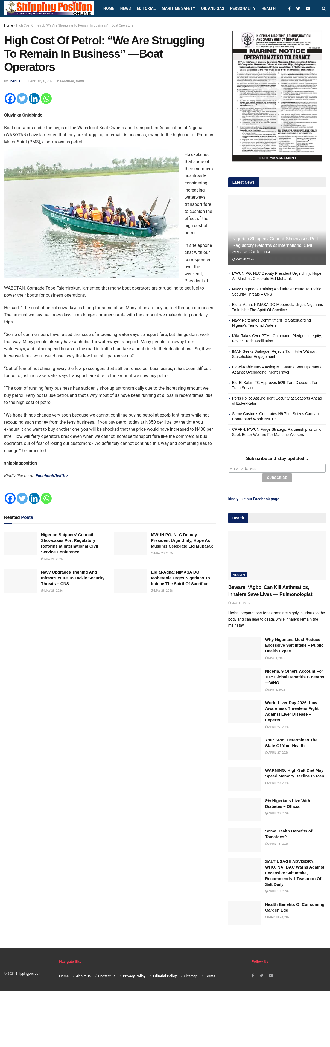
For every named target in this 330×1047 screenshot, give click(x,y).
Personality (242, 8)
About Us (83, 975)
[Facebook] (10, 98)
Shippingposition (28, 972)
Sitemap (190, 975)
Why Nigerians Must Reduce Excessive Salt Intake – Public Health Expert (294, 644)
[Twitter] (22, 98)
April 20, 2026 (277, 782)
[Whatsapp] (46, 98)
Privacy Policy (134, 975)
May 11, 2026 (239, 602)
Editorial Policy (165, 975)
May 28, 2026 (52, 559)
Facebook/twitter (52, 475)
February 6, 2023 (41, 81)
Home (108, 8)
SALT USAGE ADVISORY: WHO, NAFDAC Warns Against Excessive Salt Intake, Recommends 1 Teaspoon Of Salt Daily (294, 872)
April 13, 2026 (277, 842)
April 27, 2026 (277, 726)
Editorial (146, 8)
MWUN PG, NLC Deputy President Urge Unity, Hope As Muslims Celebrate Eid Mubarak (182, 540)
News (125, 8)
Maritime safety (178, 8)
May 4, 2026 (275, 657)
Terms (210, 975)
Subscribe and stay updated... (277, 458)
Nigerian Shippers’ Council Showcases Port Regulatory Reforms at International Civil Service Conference (275, 245)
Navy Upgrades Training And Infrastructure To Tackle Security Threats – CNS (72, 578)
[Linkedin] (34, 98)
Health (268, 8)
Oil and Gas (212, 8)
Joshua (15, 81)
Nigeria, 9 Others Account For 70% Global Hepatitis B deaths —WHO (294, 676)
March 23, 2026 (278, 916)
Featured (67, 81)
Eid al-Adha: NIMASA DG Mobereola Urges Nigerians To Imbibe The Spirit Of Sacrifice (180, 578)
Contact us (106, 975)
